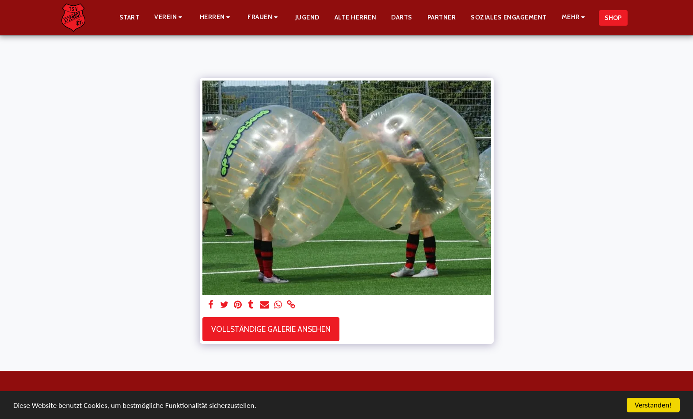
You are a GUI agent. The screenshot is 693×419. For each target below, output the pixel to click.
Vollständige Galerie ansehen (271, 329)
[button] (169, 17)
